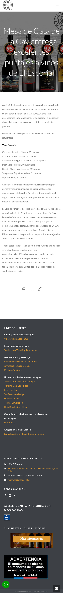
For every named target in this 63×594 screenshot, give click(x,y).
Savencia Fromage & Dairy (17, 365)
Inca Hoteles (10, 389)
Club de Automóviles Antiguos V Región (24, 433)
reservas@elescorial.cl (19, 480)
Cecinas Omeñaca (13, 370)
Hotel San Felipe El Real (15, 406)
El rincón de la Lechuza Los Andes (20, 361)
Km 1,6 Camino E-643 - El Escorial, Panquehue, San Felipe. (33, 469)
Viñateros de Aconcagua (16, 338)
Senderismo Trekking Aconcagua (20, 350)
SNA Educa (9, 422)
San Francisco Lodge (14, 394)
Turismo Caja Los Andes (16, 385)
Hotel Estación (11, 398)
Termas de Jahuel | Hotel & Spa (19, 381)
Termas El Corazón (13, 402)
